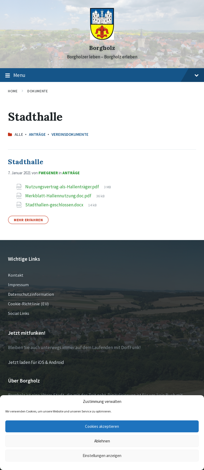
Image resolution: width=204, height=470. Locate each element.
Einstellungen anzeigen (102, 455)
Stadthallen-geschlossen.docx (54, 205)
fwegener (48, 172)
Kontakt (15, 275)
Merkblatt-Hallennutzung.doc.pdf (58, 196)
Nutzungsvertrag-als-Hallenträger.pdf (62, 187)
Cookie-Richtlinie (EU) (28, 303)
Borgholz (102, 47)
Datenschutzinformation (31, 294)
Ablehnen (102, 440)
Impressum (18, 284)
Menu (102, 75)
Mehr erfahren (28, 219)
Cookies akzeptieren (102, 426)
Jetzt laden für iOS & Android (36, 362)
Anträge (37, 134)
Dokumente (37, 91)
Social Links (18, 313)
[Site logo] (102, 38)
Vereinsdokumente (70, 134)
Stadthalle (25, 161)
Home (13, 91)
